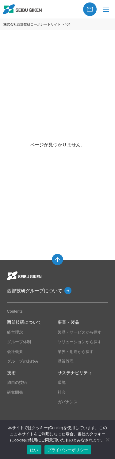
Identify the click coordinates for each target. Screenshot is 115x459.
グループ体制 (19, 341)
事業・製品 (68, 322)
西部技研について (24, 322)
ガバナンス (68, 402)
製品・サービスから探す (80, 332)
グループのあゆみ (23, 361)
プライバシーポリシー (68, 450)
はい (34, 450)
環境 (62, 382)
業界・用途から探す (76, 351)
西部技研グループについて (34, 290)
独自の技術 (17, 382)
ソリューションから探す (80, 341)
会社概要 (15, 351)
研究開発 (15, 392)
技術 (11, 373)
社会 (62, 392)
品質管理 (66, 361)
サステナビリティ (75, 373)
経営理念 (15, 332)
